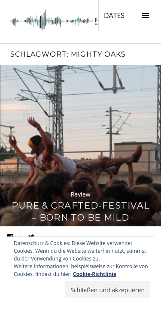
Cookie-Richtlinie (94, 274)
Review (81, 194)
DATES (117, 15)
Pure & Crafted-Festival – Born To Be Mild (80, 211)
